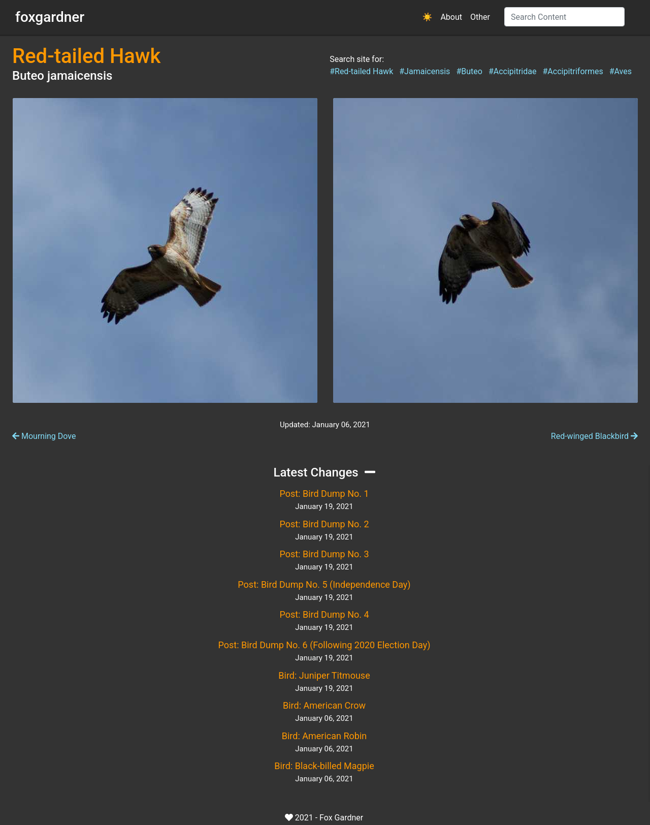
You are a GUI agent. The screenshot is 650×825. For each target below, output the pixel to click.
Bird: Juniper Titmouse (324, 675)
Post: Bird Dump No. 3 (324, 554)
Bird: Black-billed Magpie (324, 765)
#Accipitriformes (572, 71)
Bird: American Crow (324, 705)
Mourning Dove (44, 436)
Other (480, 17)
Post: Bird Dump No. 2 (324, 524)
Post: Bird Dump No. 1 (324, 493)
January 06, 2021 (324, 718)
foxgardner (49, 17)
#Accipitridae (513, 71)
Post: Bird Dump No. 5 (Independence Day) (324, 584)
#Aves (620, 71)
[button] (427, 17)
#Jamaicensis (424, 71)
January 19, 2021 (324, 506)
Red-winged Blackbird (594, 436)
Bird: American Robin (324, 736)
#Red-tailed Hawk (361, 71)
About (451, 17)
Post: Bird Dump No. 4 (324, 614)
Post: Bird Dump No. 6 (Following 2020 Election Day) (324, 645)
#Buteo (469, 71)
